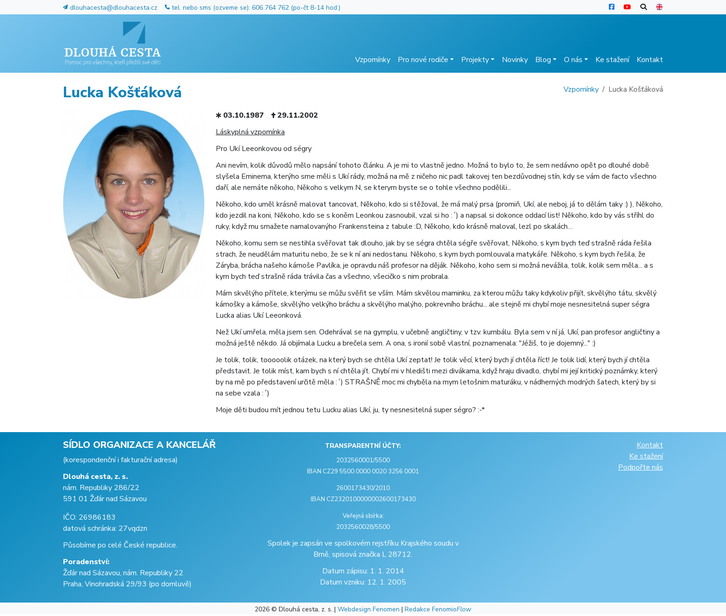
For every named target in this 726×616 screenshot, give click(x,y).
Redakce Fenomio (438, 609)
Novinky (515, 60)
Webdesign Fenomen (369, 609)
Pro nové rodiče (426, 60)
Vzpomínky (372, 60)
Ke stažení (612, 60)
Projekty (477, 60)
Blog (546, 60)
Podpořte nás (640, 467)
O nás (576, 60)
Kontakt (650, 60)
